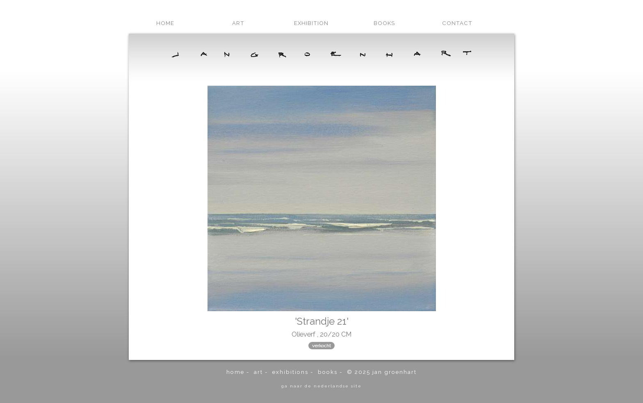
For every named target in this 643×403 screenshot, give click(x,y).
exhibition (311, 23)
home (165, 23)
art (238, 23)
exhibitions (290, 372)
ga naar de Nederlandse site (321, 385)
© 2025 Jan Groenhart (382, 372)
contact (457, 23)
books (384, 23)
